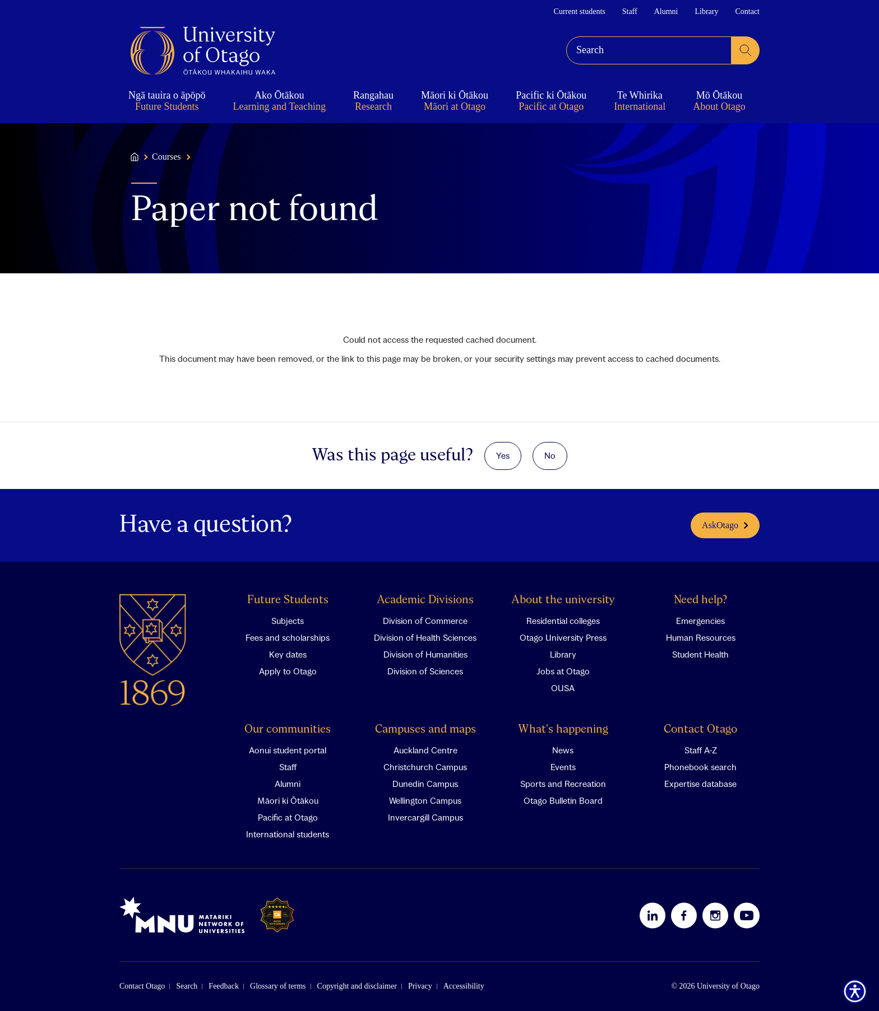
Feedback (224, 985)
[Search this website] (649, 50)
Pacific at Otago (288, 816)
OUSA (563, 687)
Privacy (420, 985)
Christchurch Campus (425, 766)
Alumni (666, 11)
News (562, 749)
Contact (747, 11)
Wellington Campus (425, 799)
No (550, 454)
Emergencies (700, 620)
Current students (579, 11)
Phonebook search (700, 766)
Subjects (287, 620)
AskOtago (725, 524)
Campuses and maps (425, 729)
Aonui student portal (287, 749)
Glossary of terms (278, 985)
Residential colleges (563, 620)
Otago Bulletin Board (563, 799)
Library (706, 11)
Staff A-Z (700, 749)
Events (563, 766)
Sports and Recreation (563, 783)
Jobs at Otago (563, 670)
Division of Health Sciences (425, 636)
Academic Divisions (425, 599)
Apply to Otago (288, 670)
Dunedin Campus (425, 783)
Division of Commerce (425, 620)
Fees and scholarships (288, 636)
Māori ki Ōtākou (287, 799)
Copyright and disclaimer (357, 985)
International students (287, 833)
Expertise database (700, 783)
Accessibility (463, 985)
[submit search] (746, 50)
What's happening (563, 729)
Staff (629, 11)
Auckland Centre (425, 749)
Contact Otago (700, 729)
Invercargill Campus (425, 816)
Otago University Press (563, 636)
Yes (503, 454)
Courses (166, 156)
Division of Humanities (425, 653)
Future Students (288, 599)
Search (186, 985)
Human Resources (700, 636)
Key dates (288, 653)
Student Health (700, 653)
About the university (563, 599)
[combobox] (649, 50)
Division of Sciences (425, 670)
